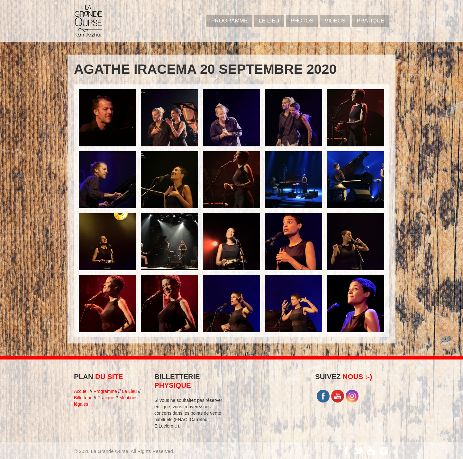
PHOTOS (302, 21)
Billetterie (83, 397)
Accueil (81, 391)
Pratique (370, 21)
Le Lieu (269, 21)
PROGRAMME (229, 21)
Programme (105, 391)
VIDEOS (335, 21)
